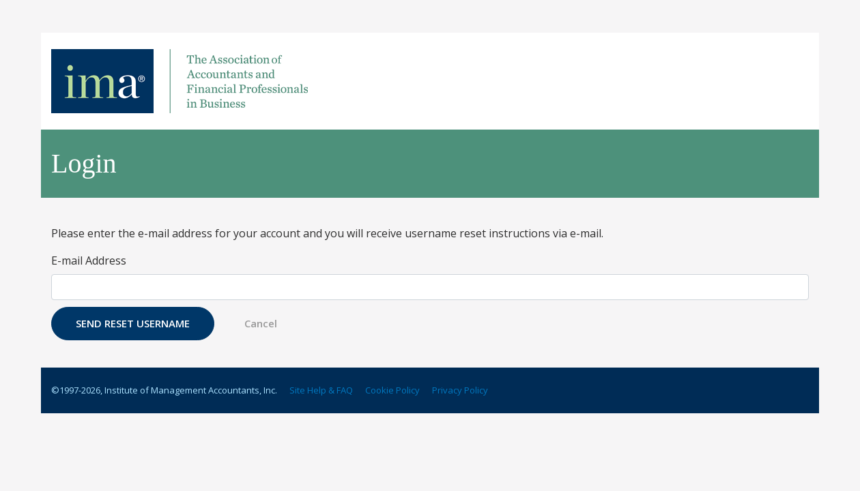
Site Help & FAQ (321, 390)
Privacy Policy (460, 390)
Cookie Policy (392, 390)
